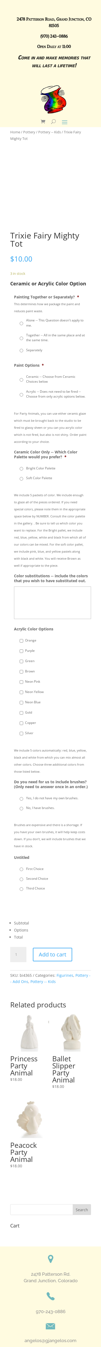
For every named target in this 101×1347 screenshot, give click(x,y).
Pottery (29, 132)
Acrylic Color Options (33, 629)
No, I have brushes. (40, 807)
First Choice (35, 868)
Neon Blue (33, 702)
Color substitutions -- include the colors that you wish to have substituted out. (51, 578)
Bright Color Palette (40, 468)
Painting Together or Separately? (46, 297)
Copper (30, 722)
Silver (29, 733)
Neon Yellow (34, 691)
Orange (30, 640)
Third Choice (35, 888)
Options (21, 930)
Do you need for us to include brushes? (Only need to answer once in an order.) (51, 784)
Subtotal (21, 923)
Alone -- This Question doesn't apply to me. (54, 322)
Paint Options (29, 365)
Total (18, 937)
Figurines (65, 975)
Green (29, 661)
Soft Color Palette (39, 478)
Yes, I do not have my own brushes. (52, 798)
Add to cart (52, 954)
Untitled (21, 857)
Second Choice (37, 878)
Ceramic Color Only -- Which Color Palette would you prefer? (45, 454)
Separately (34, 350)
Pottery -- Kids (49, 132)
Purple (30, 650)
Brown (30, 671)
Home (15, 132)
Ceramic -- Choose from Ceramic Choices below (50, 379)
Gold (28, 712)
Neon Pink (32, 681)
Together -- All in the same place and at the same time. (55, 337)
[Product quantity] (18, 954)
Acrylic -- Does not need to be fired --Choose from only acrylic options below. (55, 394)
